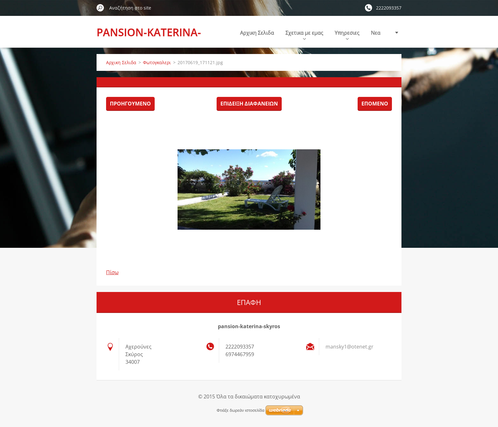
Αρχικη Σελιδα (257, 32)
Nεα (375, 32)
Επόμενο (374, 103)
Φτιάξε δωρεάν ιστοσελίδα (240, 410)
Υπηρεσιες (347, 34)
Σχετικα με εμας (304, 34)
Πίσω (112, 272)
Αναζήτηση (100, 7)
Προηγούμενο (130, 103)
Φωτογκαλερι (157, 62)
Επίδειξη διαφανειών (249, 103)
